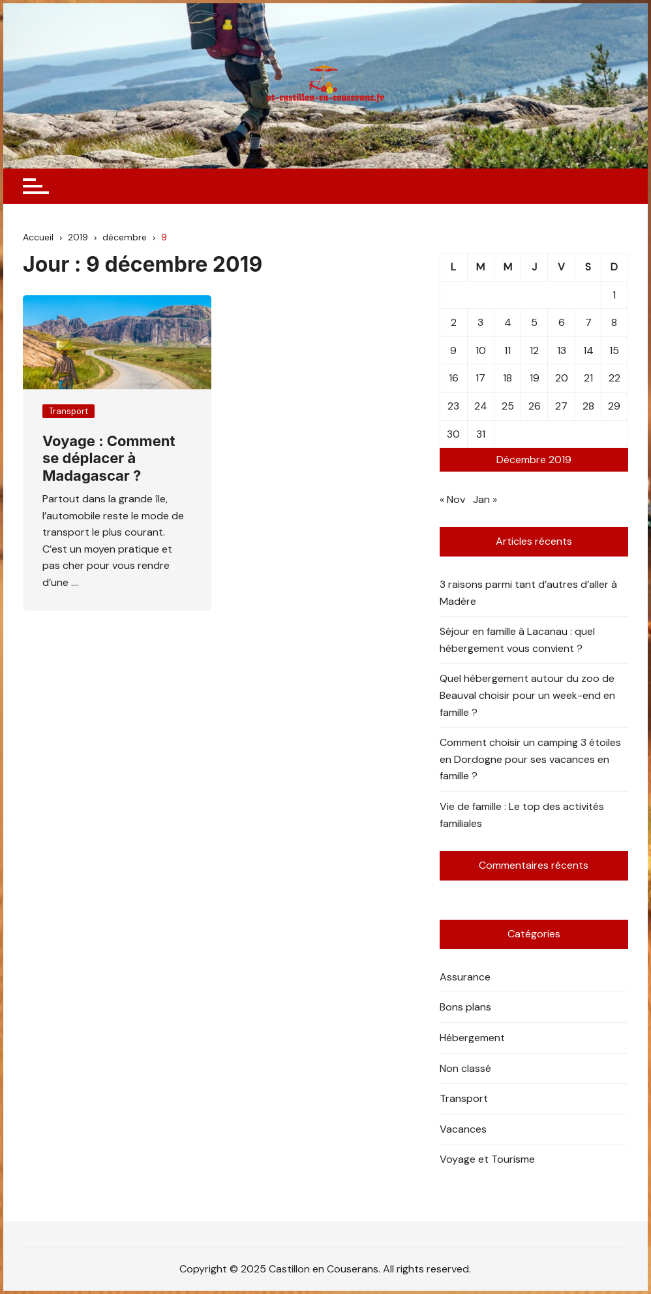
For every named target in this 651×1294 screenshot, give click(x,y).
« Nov (452, 499)
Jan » (485, 499)
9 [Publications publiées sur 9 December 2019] (453, 350)
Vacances (463, 1129)
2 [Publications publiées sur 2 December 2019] (454, 322)
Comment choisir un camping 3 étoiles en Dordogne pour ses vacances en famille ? (530, 759)
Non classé (465, 1068)
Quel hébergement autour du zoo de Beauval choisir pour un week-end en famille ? (527, 695)
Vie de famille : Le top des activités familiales (522, 815)
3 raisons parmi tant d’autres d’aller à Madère (528, 592)
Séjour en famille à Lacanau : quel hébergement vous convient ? (517, 639)
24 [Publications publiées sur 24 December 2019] (480, 406)
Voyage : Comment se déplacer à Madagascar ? (108, 458)
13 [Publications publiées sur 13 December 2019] (561, 350)
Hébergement (472, 1037)
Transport (68, 411)
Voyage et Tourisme (487, 1159)
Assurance (465, 977)
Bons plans (465, 1007)
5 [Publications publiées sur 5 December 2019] (534, 322)
